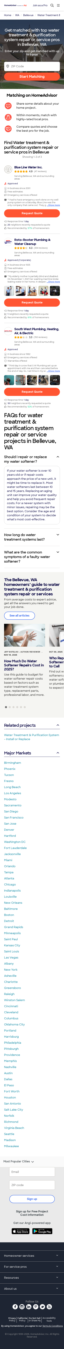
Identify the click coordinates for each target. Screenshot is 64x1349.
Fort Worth (11, 1091)
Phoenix (9, 769)
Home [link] (7, 15)
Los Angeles (12, 793)
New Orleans (13, 903)
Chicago (10, 884)
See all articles (20, 615)
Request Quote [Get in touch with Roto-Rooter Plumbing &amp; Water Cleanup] (32, 302)
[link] (32, 172)
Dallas (8, 1079)
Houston (10, 1097)
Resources (32, 1278)
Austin (8, 1073)
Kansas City (12, 945)
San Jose (10, 823)
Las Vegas (11, 957)
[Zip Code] (32, 66)
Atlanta (9, 878)
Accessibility (49, 1320)
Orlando (10, 866)
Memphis (10, 1061)
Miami (8, 860)
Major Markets (32, 753)
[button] (9, 291)
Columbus (11, 1018)
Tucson (9, 775)
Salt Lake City (13, 1109)
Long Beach (12, 787)
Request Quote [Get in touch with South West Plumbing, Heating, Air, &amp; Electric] (32, 392)
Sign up (32, 1199)
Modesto (10, 799)
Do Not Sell (35, 1319)
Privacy (12, 1319)
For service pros (32, 1267)
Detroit (9, 921)
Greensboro (12, 988)
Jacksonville (12, 854)
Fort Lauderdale (15, 848)
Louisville (10, 896)
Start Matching (32, 76)
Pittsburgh (11, 1049)
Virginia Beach (14, 1128)
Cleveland (11, 1012)
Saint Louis (11, 951)
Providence (12, 1055)
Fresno (9, 781)
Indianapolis (12, 890)
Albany (9, 963)
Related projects (32, 725)
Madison (10, 1140)
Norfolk (9, 1116)
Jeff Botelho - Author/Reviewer (22, 652)
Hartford (10, 836)
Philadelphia (12, 1043)
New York (10, 970)
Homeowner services (32, 1256)
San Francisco (14, 817)
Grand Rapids (13, 927)
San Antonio (12, 1103)
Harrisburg (11, 1036)
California (22, 1319)
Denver (9, 830)
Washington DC (15, 842)
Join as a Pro (40, 5)
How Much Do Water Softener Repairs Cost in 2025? (24, 665)
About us (32, 1289)
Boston (9, 915)
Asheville (10, 976)
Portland (10, 1030)
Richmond (11, 1122)
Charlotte (11, 982)
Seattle (9, 1134)
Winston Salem (14, 1000)
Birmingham (12, 763)
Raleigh (9, 994)
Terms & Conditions (52, 1326)
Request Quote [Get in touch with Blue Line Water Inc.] (32, 213)
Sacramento (13, 805)
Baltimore (11, 909)
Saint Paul (11, 939)
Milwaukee (11, 1146)
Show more (54, 205)
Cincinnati (11, 1006)
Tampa (8, 872)
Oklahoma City (14, 1024)
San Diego (11, 811)
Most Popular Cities (19, 1162)
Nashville (10, 1067)
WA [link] (17, 15)
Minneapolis (12, 933)
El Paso (9, 1085)
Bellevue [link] (28, 15)
